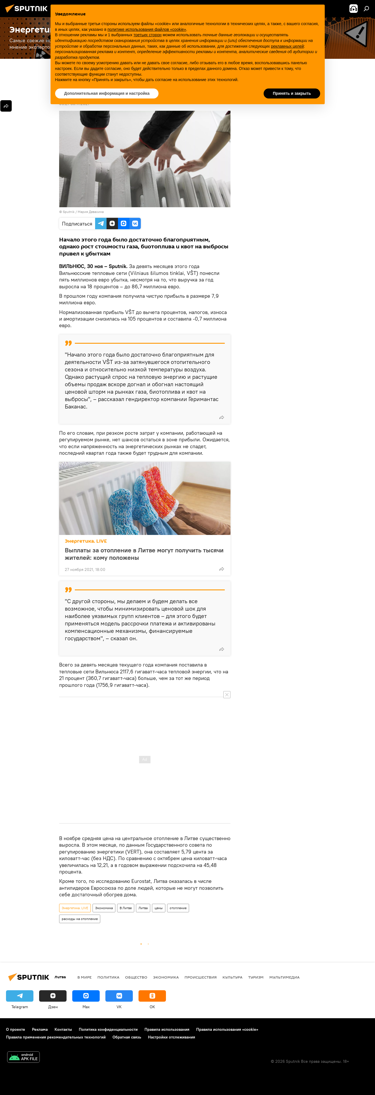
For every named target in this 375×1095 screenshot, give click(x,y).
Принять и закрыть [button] (292, 93)
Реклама (40, 1029)
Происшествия (201, 977)
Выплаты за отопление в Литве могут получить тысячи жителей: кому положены (144, 553)
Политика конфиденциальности (108, 1029)
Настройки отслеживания (171, 1037)
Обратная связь (127, 1037)
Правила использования (167, 1029)
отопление (178, 908)
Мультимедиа (284, 977)
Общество (136, 977)
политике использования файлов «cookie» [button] (146, 29)
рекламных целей (287, 46)
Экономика (104, 908)
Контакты (63, 1029)
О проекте (15, 1029)
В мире (84, 977)
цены (159, 908)
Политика (108, 977)
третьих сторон (147, 35)
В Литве (126, 908)
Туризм (256, 977)
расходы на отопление (80, 919)
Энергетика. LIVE (86, 541)
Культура (232, 977)
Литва (143, 908)
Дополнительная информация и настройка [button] (107, 93)
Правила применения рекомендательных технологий (56, 1037)
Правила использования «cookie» (227, 1029)
